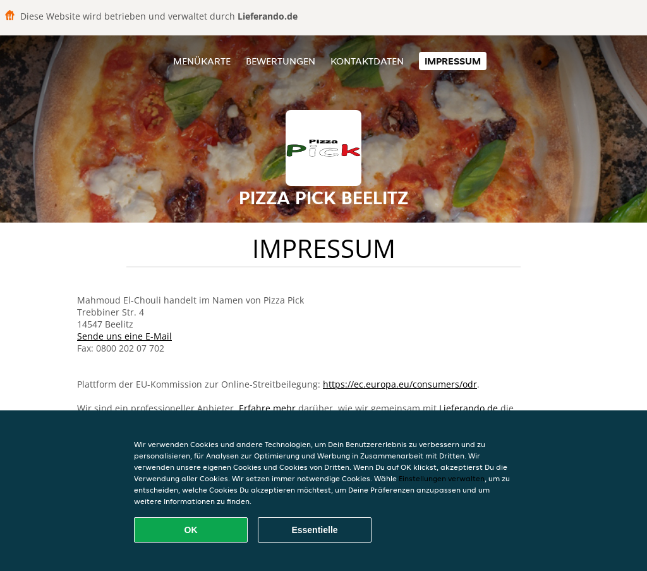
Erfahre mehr (267, 408)
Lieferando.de (468, 408)
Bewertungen (280, 61)
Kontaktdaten (367, 61)
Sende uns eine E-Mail (124, 336)
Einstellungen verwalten (442, 478)
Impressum (453, 61)
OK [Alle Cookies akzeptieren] (191, 530)
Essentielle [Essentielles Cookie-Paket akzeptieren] (314, 530)
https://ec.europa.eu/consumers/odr (400, 384)
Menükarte (202, 61)
